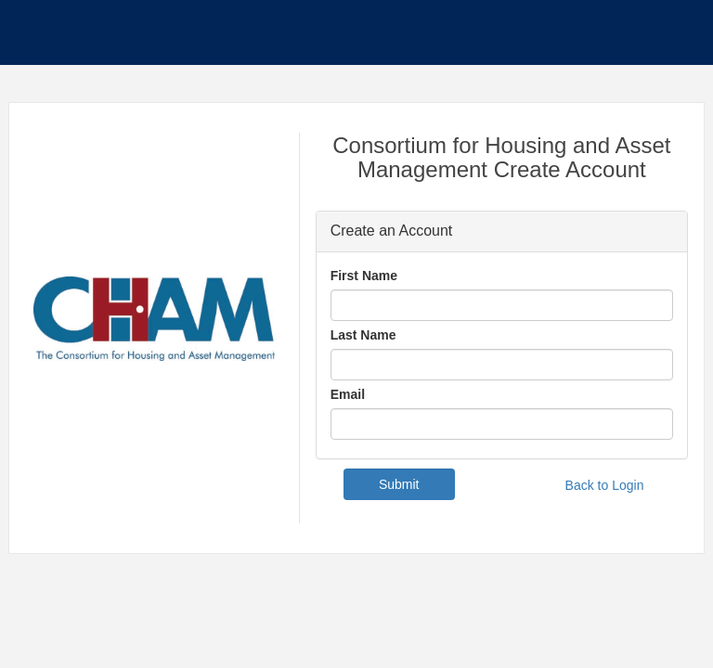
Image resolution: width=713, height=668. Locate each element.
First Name (364, 275)
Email (348, 394)
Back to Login (604, 485)
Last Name (363, 335)
